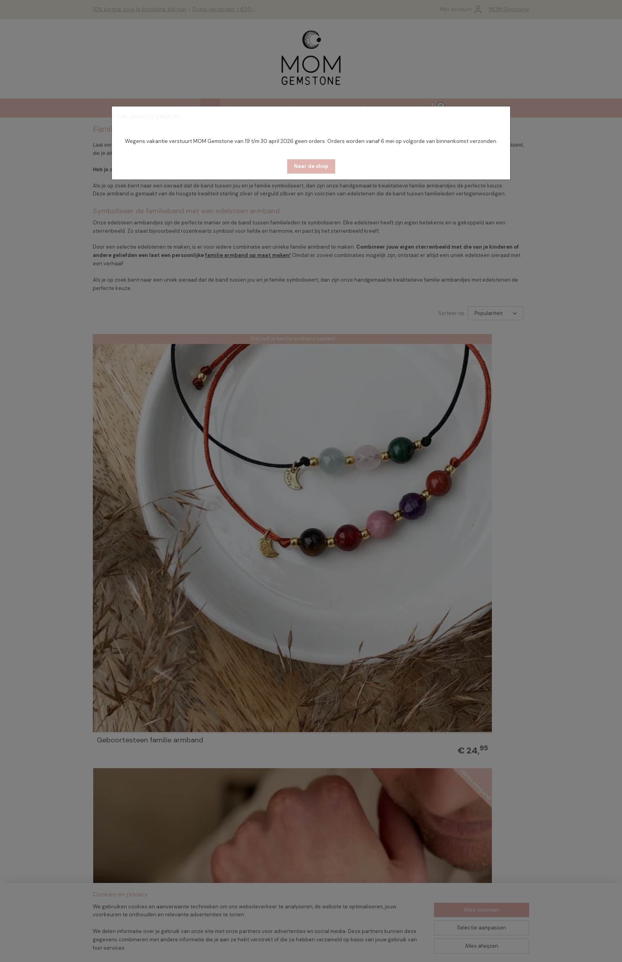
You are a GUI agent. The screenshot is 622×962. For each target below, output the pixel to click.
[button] (311, 166)
